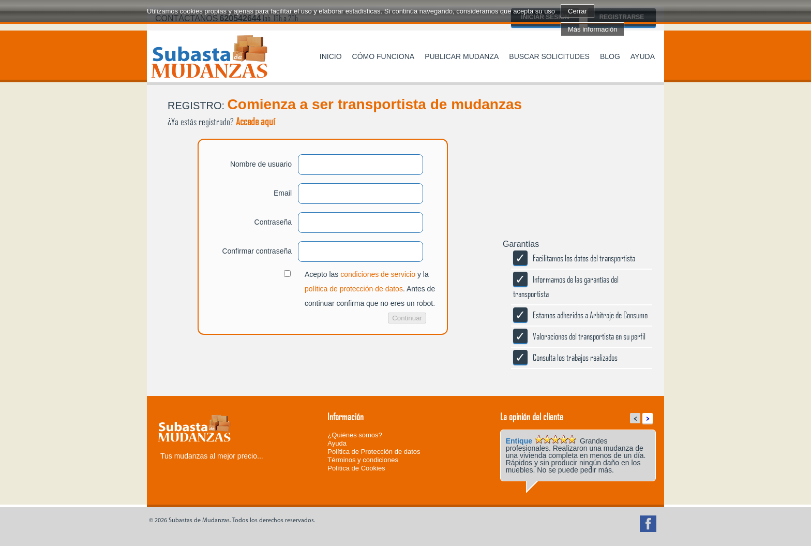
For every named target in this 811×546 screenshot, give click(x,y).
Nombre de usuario (261, 164)
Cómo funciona (383, 56)
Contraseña (273, 222)
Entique (519, 441)
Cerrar (577, 11)
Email (283, 193)
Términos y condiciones (362, 460)
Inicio (331, 56)
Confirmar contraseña (257, 251)
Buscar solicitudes (549, 56)
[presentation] (225, 376)
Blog (610, 56)
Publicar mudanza (462, 56)
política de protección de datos (354, 289)
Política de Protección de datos (373, 451)
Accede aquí (255, 121)
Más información (592, 29)
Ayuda (642, 56)
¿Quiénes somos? (354, 435)
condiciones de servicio (377, 274)
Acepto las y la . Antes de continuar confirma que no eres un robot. (370, 288)
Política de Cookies (356, 468)
